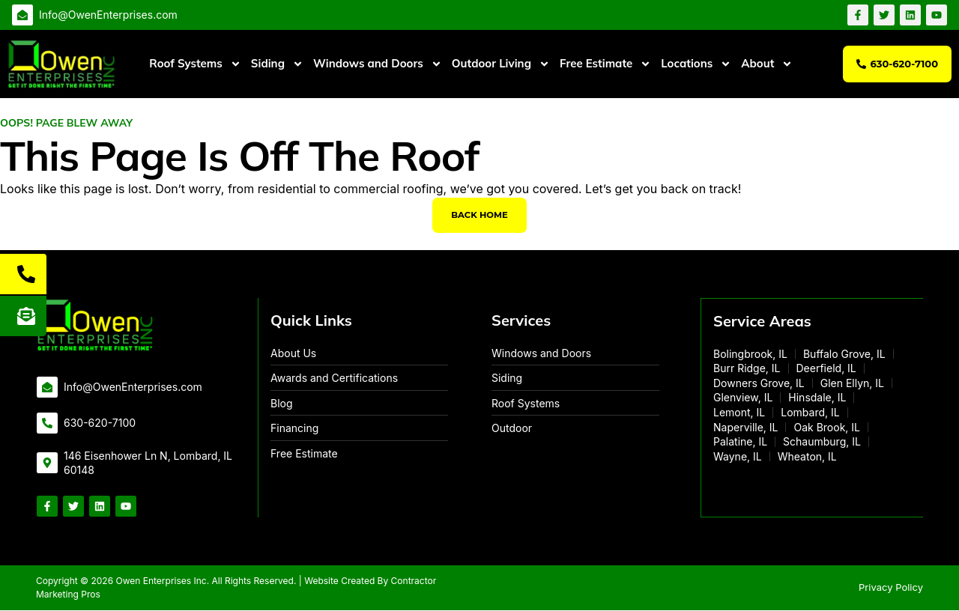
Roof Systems (194, 64)
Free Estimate (605, 64)
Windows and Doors (377, 64)
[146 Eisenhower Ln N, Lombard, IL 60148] (47, 464)
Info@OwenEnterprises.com (108, 14)
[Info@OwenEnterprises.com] (22, 14)
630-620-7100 (100, 423)
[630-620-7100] (47, 423)
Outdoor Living (501, 64)
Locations (696, 64)
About (767, 64)
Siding (277, 64)
